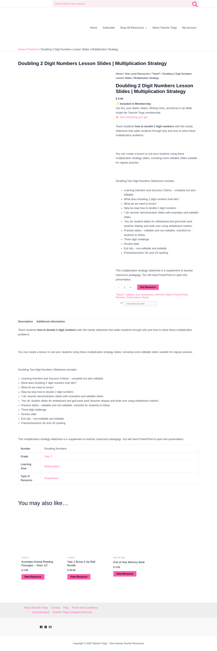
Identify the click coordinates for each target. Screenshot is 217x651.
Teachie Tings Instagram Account (72, 612)
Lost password (41, 612)
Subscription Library (137, 297)
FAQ (66, 607)
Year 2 (48, 456)
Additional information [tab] (50, 321)
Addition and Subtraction (140, 294)
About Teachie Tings (36, 607)
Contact (55, 607)
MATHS (159, 294)
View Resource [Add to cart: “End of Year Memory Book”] (125, 573)
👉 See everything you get (132, 117)
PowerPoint (51, 478)
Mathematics (52, 466)
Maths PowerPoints (177, 294)
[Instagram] (45, 627)
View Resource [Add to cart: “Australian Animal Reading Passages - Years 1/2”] (33, 577)
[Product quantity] (124, 288)
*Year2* (156, 73)
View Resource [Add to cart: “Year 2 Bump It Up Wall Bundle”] (79, 577)
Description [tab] (25, 321)
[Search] (195, 4)
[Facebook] (41, 627)
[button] (145, 28)
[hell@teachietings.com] (50, 627)
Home (119, 73)
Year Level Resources (137, 73)
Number (120, 297)
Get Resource (148, 287)
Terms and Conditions (84, 607)
